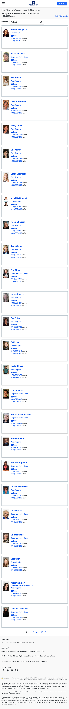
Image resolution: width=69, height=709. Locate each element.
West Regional (16, 81)
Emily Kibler (16, 125)
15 (42, 632)
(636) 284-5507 (16, 447)
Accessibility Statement (10, 661)
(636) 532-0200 (16, 89)
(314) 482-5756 (16, 62)
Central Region (16, 33)
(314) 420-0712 (16, 519)
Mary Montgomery (20, 462)
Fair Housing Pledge (39, 661)
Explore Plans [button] (63, 680)
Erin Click (15, 270)
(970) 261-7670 (16, 375)
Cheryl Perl (16, 150)
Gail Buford (16, 510)
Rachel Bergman (18, 101)
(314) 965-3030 (16, 41)
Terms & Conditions (47, 656)
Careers (32, 651)
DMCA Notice (26, 661)
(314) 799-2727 (16, 255)
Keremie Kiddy (18, 583)
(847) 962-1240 (16, 351)
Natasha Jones (18, 53)
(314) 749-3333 (16, 134)
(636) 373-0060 (16, 399)
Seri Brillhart (17, 366)
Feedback (5, 651)
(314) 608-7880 (16, 207)
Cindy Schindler (18, 174)
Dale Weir (15, 559)
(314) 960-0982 (16, 327)
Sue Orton (15, 318)
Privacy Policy (41, 651)
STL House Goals (19, 198)
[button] (62, 3)
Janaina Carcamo (19, 608)
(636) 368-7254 (16, 303)
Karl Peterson (17, 438)
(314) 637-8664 (16, 423)
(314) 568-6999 (16, 231)
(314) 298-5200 (16, 65)
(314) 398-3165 (16, 183)
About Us (23, 651)
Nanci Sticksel (18, 222)
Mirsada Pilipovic (19, 29)
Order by (4, 21)
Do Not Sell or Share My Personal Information (20, 656)
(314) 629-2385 (16, 38)
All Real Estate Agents (25, 642)
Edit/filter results (61, 16)
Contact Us (14, 651)
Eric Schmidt (17, 390)
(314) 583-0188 (16, 617)
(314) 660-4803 (16, 568)
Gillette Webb (17, 535)
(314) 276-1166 (16, 159)
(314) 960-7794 (16, 495)
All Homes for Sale (8, 642)
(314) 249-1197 (16, 544)
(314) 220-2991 (16, 86)
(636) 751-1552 (16, 110)
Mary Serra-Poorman (21, 414)
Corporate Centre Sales (19, 57)
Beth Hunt (15, 342)
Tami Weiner (17, 246)
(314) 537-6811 (16, 279)
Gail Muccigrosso (19, 486)
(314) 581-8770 (16, 471)
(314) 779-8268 (16, 593)
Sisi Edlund (16, 77)
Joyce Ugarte (17, 294)
